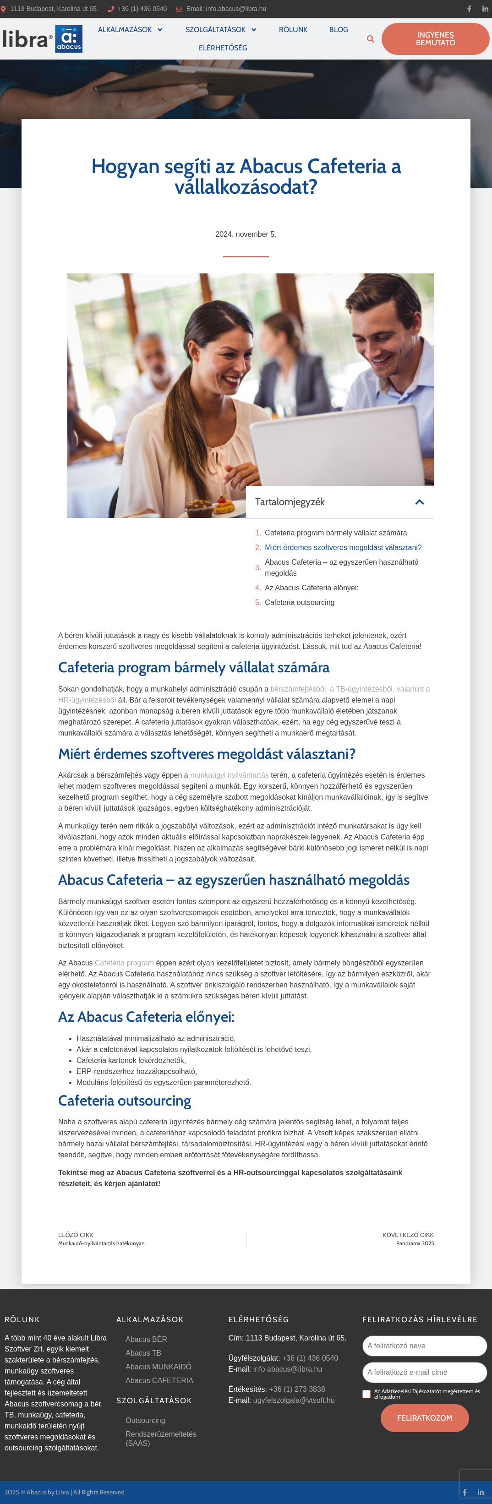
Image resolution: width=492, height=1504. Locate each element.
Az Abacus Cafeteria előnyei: (312, 588)
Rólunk (293, 29)
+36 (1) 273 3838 (297, 1389)
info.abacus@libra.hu (236, 8)
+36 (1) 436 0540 (310, 1358)
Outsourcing (145, 1420)
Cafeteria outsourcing (299, 602)
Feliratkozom (425, 1417)
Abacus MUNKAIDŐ (158, 1367)
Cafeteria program (124, 963)
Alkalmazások (131, 30)
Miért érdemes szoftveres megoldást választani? (343, 547)
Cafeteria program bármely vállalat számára (336, 533)
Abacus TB (143, 1353)
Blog (338, 29)
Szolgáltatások (221, 30)
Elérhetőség (223, 48)
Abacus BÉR (146, 1339)
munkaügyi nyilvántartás (229, 775)
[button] (370, 39)
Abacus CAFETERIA (159, 1380)
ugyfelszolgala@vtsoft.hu (294, 1400)
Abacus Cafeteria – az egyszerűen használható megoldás (341, 567)
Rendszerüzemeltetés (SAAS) (161, 1438)
